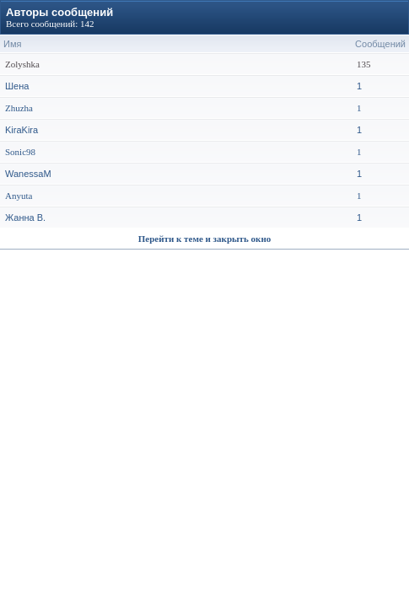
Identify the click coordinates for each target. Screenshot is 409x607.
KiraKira (21, 130)
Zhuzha (19, 108)
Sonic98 (20, 152)
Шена (17, 86)
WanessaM (28, 174)
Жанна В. (25, 217)
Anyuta (18, 196)
